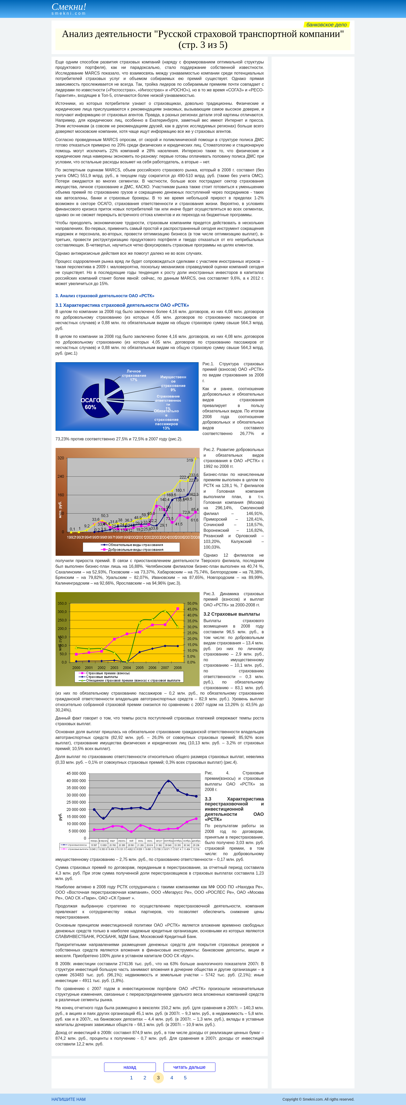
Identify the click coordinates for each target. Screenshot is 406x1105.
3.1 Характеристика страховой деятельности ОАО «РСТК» (122, 305)
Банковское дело (326, 24)
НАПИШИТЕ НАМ (69, 1099)
